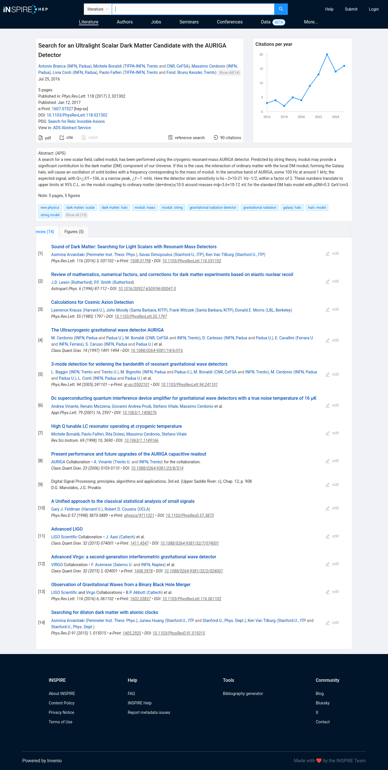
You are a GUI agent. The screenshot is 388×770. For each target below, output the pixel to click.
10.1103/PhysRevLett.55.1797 (140, 316)
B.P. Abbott (135, 592)
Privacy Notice (61, 712)
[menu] (339, 9)
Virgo (90, 592)
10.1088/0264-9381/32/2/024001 (193, 571)
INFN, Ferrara (70, 344)
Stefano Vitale (165, 406)
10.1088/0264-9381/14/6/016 (157, 350)
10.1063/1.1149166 (141, 440)
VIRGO (57, 564)
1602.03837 (140, 598)
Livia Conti (62, 72)
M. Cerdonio (62, 338)
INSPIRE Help (139, 703)
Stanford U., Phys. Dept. (223, 620)
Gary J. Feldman (65, 509)
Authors (125, 22)
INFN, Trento (188, 338)
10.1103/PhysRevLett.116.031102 (191, 261)
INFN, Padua (79, 66)
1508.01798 (140, 261)
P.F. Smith (102, 282)
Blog (320, 693)
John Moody (117, 310)
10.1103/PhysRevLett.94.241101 (189, 384)
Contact (323, 722)
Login (374, 9)
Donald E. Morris (250, 310)
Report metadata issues (149, 712)
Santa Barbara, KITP (148, 310)
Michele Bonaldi (107, 66)
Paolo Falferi (110, 72)
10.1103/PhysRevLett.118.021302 (77, 115)
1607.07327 (62, 109)
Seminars (189, 22)
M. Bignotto (130, 372)
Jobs (156, 22)
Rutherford (81, 282)
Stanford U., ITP (189, 254)
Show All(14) (229, 72)
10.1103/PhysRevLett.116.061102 (191, 598)
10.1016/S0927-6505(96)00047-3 (147, 288)
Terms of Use (60, 722)
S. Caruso (94, 344)
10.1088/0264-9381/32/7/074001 (189, 543)
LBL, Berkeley (279, 310)
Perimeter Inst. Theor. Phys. (111, 254)
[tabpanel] (194, 443)
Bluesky (322, 703)
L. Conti (85, 378)
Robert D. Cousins (120, 509)
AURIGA (58, 462)
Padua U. (114, 338)
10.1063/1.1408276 (139, 412)
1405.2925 (132, 633)
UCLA (144, 509)
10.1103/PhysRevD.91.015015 (179, 633)
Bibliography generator (243, 693)
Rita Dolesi (115, 434)
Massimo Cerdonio (208, 66)
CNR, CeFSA (178, 66)
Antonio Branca (52, 66)
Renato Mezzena (95, 406)
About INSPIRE (62, 693)
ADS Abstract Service (72, 127)
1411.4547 (139, 543)
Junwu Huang (151, 620)
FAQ (131, 693)
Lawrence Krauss (66, 310)
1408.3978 (143, 571)
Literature (88, 22)
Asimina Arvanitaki (67, 254)
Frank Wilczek (181, 310)
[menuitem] (329, 9)
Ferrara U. (305, 338)
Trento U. (109, 372)
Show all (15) (76, 215)
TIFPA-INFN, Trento (141, 66)
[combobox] (193, 9)
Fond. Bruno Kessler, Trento (191, 72)
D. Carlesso (212, 338)
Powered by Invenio (42, 760)
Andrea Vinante (64, 406)
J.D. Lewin (60, 282)
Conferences (230, 22)
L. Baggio (59, 372)
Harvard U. (93, 310)
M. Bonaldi (134, 338)
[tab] (55, 232)
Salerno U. (123, 564)
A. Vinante (103, 462)
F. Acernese (101, 564)
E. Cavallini (284, 338)
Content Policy (61, 703)
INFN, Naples (152, 564)
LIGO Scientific (64, 537)
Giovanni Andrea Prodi (131, 406)
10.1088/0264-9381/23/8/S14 (157, 468)
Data (265, 22)
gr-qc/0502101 (137, 384)
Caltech (127, 537)
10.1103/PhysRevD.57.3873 (190, 515)
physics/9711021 (139, 515)
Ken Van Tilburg (220, 254)
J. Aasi (112, 537)
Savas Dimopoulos (155, 254)
